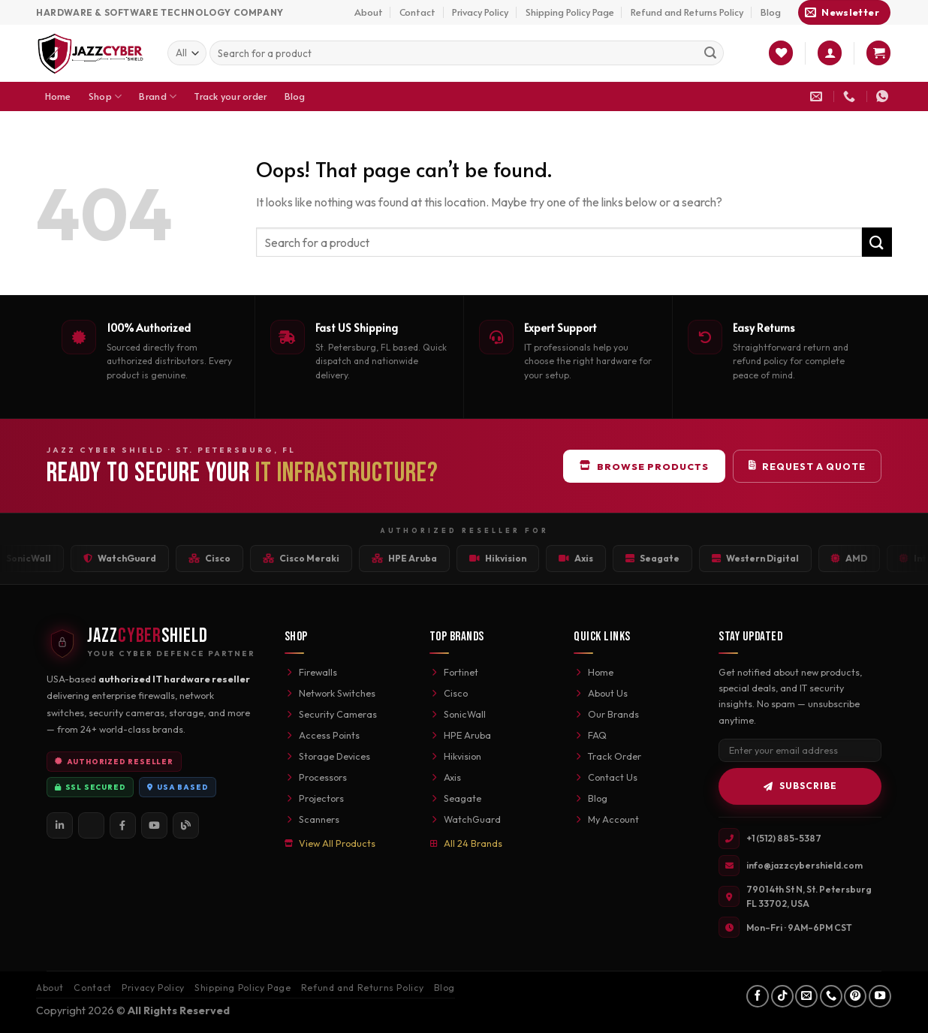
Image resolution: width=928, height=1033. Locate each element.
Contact (417, 12)
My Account (606, 819)
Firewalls (311, 672)
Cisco (448, 693)
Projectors (314, 798)
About (368, 12)
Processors (316, 777)
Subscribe (800, 785)
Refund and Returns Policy (687, 12)
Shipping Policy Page (570, 12)
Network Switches (330, 693)
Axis (445, 777)
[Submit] (710, 53)
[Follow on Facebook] (757, 996)
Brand (157, 96)
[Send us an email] (806, 996)
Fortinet (453, 672)
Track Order (607, 756)
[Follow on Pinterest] (855, 996)
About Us (601, 693)
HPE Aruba (460, 735)
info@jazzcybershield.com (804, 865)
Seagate (455, 798)
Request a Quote (807, 466)
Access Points (322, 735)
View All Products (330, 843)
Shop (105, 96)
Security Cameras (331, 714)
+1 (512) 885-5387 (783, 838)
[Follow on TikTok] (782, 996)
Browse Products (644, 466)
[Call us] (831, 996)
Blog (771, 12)
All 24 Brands (465, 843)
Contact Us (605, 777)
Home (58, 96)
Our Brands (606, 714)
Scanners (312, 819)
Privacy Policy (480, 12)
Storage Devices (327, 756)
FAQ (590, 735)
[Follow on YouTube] (880, 996)
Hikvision (455, 756)
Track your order (230, 96)
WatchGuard (465, 819)
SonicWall (457, 714)
